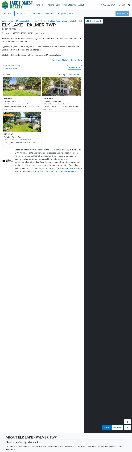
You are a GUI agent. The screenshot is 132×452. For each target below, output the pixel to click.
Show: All (21, 13)
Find (38, 5)
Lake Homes (7, 21)
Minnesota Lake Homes (26, 21)
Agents (51, 5)
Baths (47, 13)
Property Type (64, 13)
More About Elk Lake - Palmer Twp (66, 60)
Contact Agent (74, 67)
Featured (72, 74)
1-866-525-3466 (108, 5)
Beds (35, 13)
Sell (44, 5)
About (81, 5)
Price (6, 13)
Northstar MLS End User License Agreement (56, 171)
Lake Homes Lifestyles (66, 5)
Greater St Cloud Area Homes (53, 21)
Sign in (122, 5)
